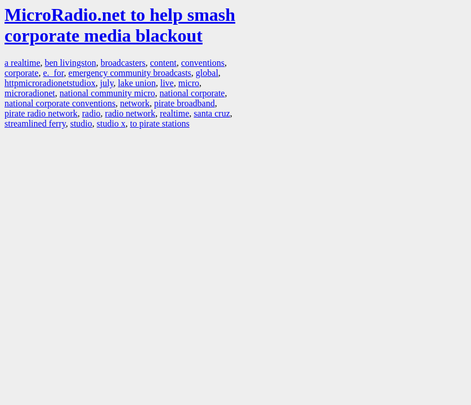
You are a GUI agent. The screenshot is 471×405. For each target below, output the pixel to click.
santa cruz (212, 113)
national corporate (192, 93)
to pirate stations (160, 123)
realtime (174, 113)
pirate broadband (184, 103)
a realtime (23, 63)
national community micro (107, 93)
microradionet (30, 93)
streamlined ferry (35, 123)
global (207, 73)
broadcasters (123, 63)
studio (81, 123)
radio (91, 113)
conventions (203, 63)
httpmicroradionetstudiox (50, 83)
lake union (137, 83)
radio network (130, 113)
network (134, 103)
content (163, 63)
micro (188, 83)
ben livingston (70, 63)
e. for (53, 73)
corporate (21, 73)
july (107, 83)
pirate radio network (41, 113)
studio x (111, 123)
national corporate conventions (60, 103)
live (167, 83)
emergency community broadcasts (130, 73)
